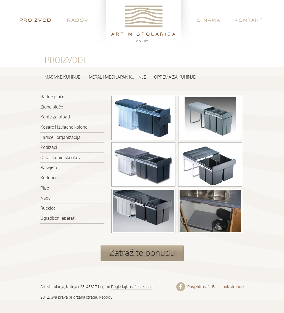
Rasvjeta (48, 167)
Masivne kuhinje (62, 77)
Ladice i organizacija (60, 137)
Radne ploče (52, 96)
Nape (45, 198)
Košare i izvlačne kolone (63, 127)
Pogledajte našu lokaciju (131, 286)
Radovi (78, 20)
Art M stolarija (142, 23)
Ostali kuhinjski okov (60, 157)
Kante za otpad (55, 117)
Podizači (48, 147)
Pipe (44, 188)
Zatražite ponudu (142, 253)
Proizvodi (36, 20)
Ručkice (48, 208)
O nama (208, 20)
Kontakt (248, 20)
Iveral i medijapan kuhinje (117, 77)
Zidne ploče (51, 107)
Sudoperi (49, 177)
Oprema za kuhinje (174, 77)
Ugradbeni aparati (57, 218)
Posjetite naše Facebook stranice (215, 286)
